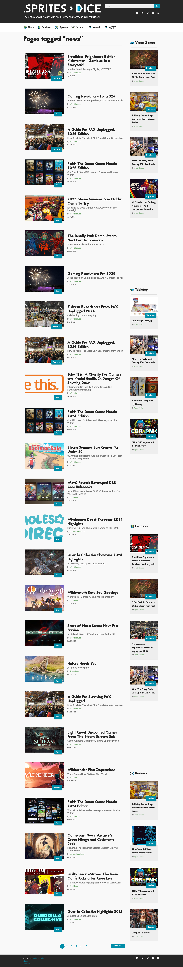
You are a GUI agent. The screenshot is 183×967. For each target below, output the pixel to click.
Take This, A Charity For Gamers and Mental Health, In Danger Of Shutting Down (94, 379)
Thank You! (27, 964)
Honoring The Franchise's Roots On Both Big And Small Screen (92, 849)
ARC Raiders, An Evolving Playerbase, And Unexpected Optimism (144, 206)
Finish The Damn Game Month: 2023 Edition (92, 804)
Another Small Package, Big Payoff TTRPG (89, 69)
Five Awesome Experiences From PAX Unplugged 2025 (142, 648)
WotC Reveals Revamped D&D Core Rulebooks (91, 485)
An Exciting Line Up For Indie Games (86, 563)
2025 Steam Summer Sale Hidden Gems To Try (94, 201)
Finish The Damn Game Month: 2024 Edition (92, 414)
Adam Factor (75, 671)
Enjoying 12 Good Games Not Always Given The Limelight (92, 209)
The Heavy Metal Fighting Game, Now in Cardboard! (94, 882)
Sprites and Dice (38, 958)
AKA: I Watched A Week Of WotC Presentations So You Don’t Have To (93, 492)
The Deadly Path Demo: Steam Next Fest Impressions (92, 238)
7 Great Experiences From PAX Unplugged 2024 (92, 309)
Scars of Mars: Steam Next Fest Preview (92, 628)
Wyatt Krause (75, 73)
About (25, 961)
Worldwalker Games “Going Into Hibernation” (90, 597)
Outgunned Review (141, 932)
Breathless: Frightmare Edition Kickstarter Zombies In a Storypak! (143, 561)
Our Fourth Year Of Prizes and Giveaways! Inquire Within (92, 173)
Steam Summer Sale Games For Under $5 (93, 450)
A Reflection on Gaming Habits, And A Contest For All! (95, 100)
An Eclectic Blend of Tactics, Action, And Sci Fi (91, 634)
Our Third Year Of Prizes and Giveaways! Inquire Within (92, 421)
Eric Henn (74, 497)
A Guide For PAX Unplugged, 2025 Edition (91, 132)
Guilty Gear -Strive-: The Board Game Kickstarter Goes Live (93, 876)
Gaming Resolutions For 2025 (91, 274)
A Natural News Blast (78, 667)
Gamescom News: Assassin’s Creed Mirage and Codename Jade (90, 840)
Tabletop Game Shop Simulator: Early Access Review (143, 119)
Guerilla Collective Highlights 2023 (95, 912)
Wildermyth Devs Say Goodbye (92, 593)
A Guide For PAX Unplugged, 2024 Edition (91, 345)
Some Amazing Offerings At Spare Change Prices (93, 740)
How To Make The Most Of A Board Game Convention (95, 138)
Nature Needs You (81, 664)
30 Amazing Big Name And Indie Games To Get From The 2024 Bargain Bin (94, 457)
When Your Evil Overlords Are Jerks (85, 244)
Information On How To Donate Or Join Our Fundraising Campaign (89, 388)
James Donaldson (77, 532)
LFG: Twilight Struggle (142, 320)
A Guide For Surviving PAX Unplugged (89, 699)
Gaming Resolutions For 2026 (91, 96)
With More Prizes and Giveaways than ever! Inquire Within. (93, 812)
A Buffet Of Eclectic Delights (82, 916)
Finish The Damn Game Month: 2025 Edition (92, 166)
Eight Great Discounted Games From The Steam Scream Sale (92, 735)
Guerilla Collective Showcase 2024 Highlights (94, 557)
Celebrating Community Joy (81, 315)
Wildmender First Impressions (91, 770)
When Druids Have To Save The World (87, 774)
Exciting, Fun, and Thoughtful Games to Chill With (92, 528)
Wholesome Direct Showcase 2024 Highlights (95, 522)
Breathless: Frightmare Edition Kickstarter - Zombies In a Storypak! (91, 61)
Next (117, 945)
